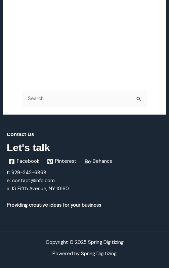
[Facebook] (24, 161)
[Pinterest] (62, 161)
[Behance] (99, 161)
